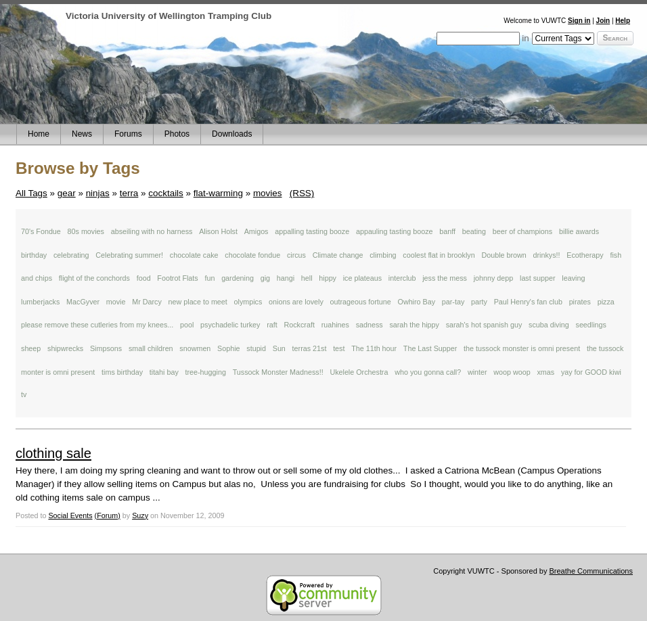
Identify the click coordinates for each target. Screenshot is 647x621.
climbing (383, 255)
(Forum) (107, 515)
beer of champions (522, 231)
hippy (327, 278)
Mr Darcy (147, 302)
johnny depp (494, 278)
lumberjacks (40, 302)
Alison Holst (218, 231)
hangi (285, 278)
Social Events (70, 515)
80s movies (86, 231)
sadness (369, 325)
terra (129, 193)
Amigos (256, 231)
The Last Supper (430, 348)
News (82, 134)
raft (272, 325)
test (338, 348)
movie (116, 302)
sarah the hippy (414, 325)
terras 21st (309, 348)
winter (477, 372)
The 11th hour (374, 348)
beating (474, 231)
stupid (256, 348)
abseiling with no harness (152, 231)
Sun (279, 348)
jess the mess (444, 278)
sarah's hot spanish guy (484, 325)
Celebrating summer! (129, 255)
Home (38, 134)
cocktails (165, 193)
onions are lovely (296, 302)
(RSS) (302, 193)
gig (265, 278)
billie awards (579, 231)
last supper (538, 278)
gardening (237, 278)
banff (447, 231)
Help (622, 20)
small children (151, 348)
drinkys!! (546, 255)
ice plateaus (362, 278)
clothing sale (53, 453)
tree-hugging (205, 372)
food (144, 278)
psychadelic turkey (230, 325)
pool (187, 325)
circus (296, 255)
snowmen (194, 348)
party (479, 302)
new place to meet (198, 302)
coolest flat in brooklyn (438, 255)
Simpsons (106, 348)
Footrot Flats (177, 278)
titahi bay (164, 372)
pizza (606, 302)
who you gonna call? (428, 372)
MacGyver (82, 302)
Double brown (503, 255)
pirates (580, 302)
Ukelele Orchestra (359, 372)
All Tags (31, 193)
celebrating (71, 255)
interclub (402, 278)
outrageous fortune (360, 302)
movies (267, 193)
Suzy (140, 515)
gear (67, 193)
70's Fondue (41, 231)
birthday (34, 255)
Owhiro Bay (417, 302)
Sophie (228, 348)
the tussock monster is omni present (522, 348)
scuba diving (549, 325)
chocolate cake (194, 255)
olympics (248, 302)
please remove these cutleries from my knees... (97, 325)
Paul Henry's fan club (528, 302)
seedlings (591, 325)
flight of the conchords (94, 278)
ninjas (98, 193)
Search (615, 38)
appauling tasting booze (394, 231)
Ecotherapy (584, 255)
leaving (573, 278)
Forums (128, 134)
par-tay (453, 302)
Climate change (338, 255)
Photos (176, 134)
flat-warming (218, 193)
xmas (545, 372)
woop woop (511, 372)
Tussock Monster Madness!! (278, 372)
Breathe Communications (591, 571)
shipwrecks (65, 348)
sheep (31, 348)
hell (307, 278)
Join (603, 20)
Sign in (579, 20)
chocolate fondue (252, 255)
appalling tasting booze (312, 231)
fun (209, 278)
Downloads (232, 134)
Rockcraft (299, 325)
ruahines (335, 325)
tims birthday (122, 372)
